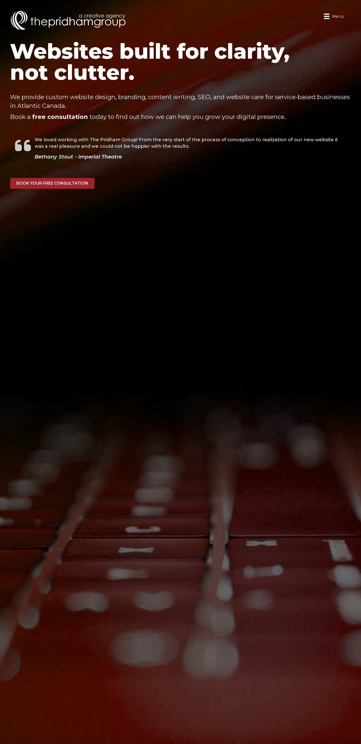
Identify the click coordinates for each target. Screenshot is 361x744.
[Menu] (333, 16)
